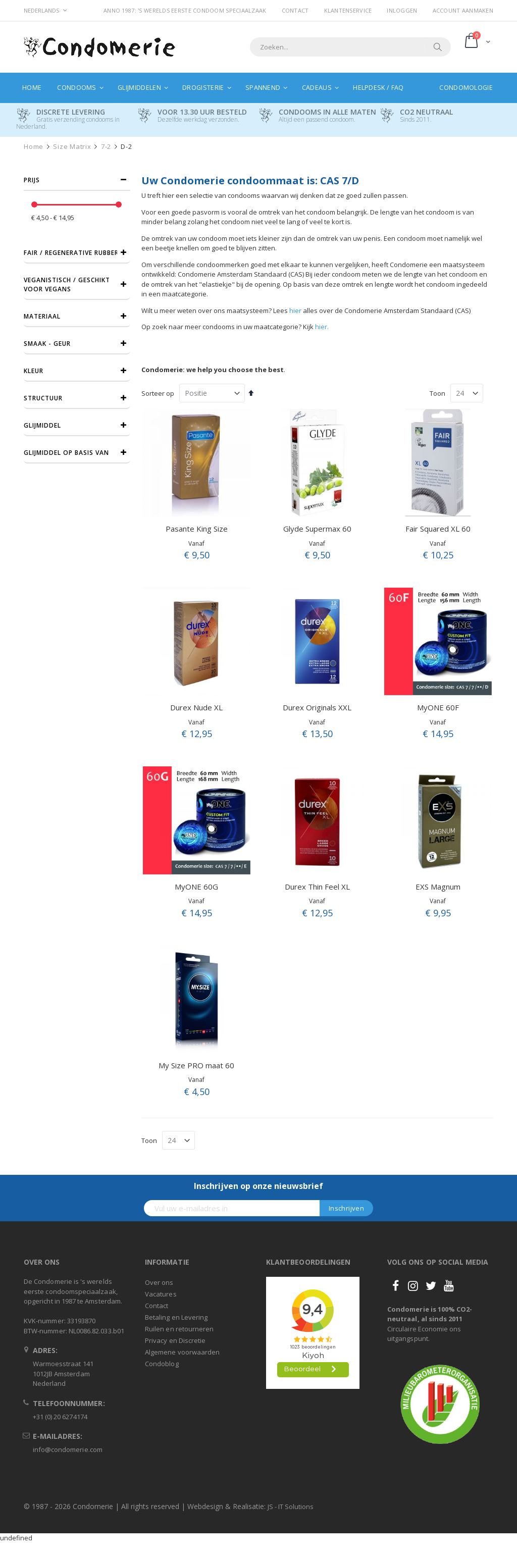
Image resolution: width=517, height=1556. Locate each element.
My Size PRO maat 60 (196, 1065)
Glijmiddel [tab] (42, 425)
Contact (295, 10)
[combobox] (350, 47)
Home (33, 146)
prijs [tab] (32, 180)
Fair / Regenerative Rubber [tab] (71, 252)
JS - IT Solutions (291, 1506)
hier (295, 310)
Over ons (159, 1282)
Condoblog (162, 1363)
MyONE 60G (196, 886)
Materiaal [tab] (42, 316)
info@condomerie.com (67, 1449)
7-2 (106, 146)
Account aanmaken (463, 10)
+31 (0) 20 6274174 (60, 1416)
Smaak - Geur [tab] (47, 343)
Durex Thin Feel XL (317, 886)
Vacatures (161, 1294)
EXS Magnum (438, 886)
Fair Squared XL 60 (438, 529)
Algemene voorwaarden (182, 1352)
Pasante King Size (197, 529)
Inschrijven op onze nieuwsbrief (258, 1185)
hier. (322, 326)
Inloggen (402, 10)
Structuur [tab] (43, 398)
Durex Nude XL (196, 707)
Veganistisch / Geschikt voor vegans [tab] (67, 284)
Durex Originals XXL (317, 707)
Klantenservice (348, 10)
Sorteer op (157, 393)
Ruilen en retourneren (179, 1328)
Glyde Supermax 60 (317, 529)
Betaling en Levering (176, 1317)
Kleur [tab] (33, 371)
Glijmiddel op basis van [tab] (66, 452)
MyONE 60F (438, 707)
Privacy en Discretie (175, 1340)
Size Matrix (72, 146)
